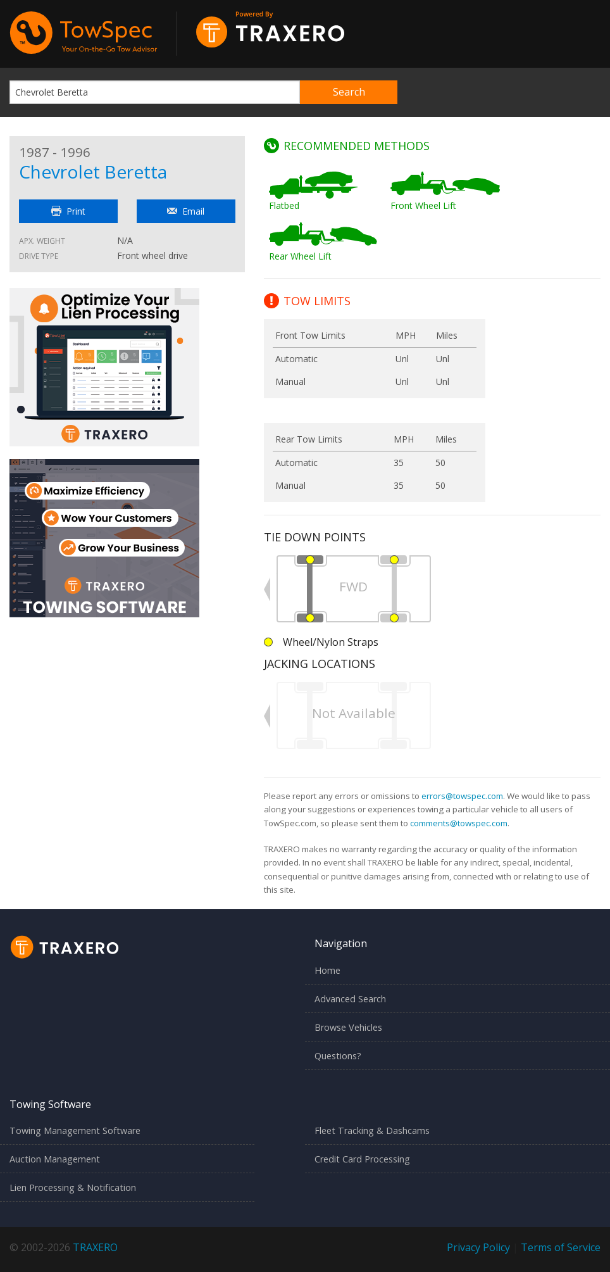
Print (68, 211)
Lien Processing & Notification (72, 1187)
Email (185, 211)
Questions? (337, 1056)
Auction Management (54, 1159)
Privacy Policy (478, 1247)
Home (327, 970)
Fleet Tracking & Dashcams (372, 1130)
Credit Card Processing (362, 1159)
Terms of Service (561, 1247)
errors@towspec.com (462, 796)
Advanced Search (350, 999)
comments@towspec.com (458, 823)
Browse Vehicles (348, 1027)
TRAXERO (95, 1247)
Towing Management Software (74, 1130)
